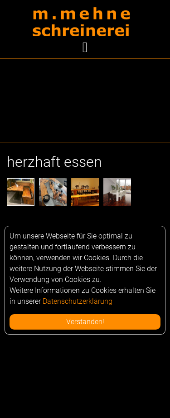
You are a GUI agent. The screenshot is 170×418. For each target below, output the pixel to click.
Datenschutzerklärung (77, 301)
